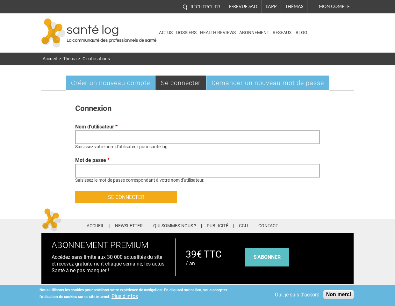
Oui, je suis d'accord (297, 295)
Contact (268, 226)
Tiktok (337, 225)
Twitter (314, 225)
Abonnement (254, 32)
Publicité (217, 226)
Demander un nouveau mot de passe (268, 83)
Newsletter (129, 226)
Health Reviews (218, 32)
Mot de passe (92, 160)
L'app (271, 6)
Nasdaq (326, 28)
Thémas (294, 6)
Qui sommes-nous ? (174, 226)
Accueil (50, 59)
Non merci (338, 294)
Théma (70, 59)
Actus (166, 32)
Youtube (350, 225)
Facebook (302, 225)
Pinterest (325, 225)
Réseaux (282, 32)
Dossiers (186, 32)
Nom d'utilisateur (96, 127)
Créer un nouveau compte (110, 83)
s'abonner (267, 257)
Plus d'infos (124, 296)
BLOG (301, 32)
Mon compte (334, 6)
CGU (243, 226)
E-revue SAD (243, 6)
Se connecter (183, 84)
